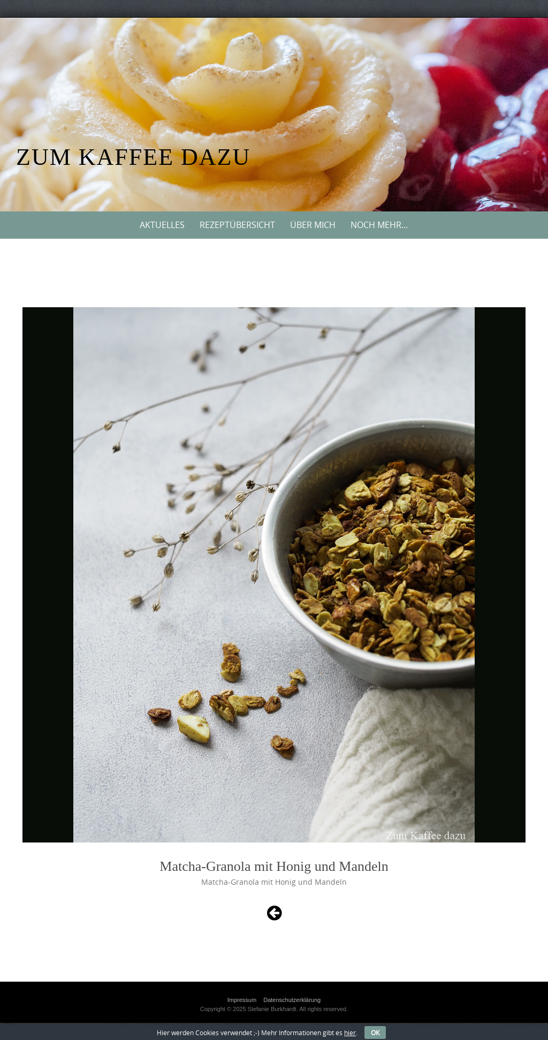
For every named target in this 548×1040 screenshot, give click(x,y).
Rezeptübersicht (237, 225)
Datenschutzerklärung (292, 1000)
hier (350, 1032)
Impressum (241, 1000)
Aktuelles (162, 225)
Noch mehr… (379, 225)
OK (375, 1032)
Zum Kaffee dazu (133, 157)
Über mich (313, 225)
